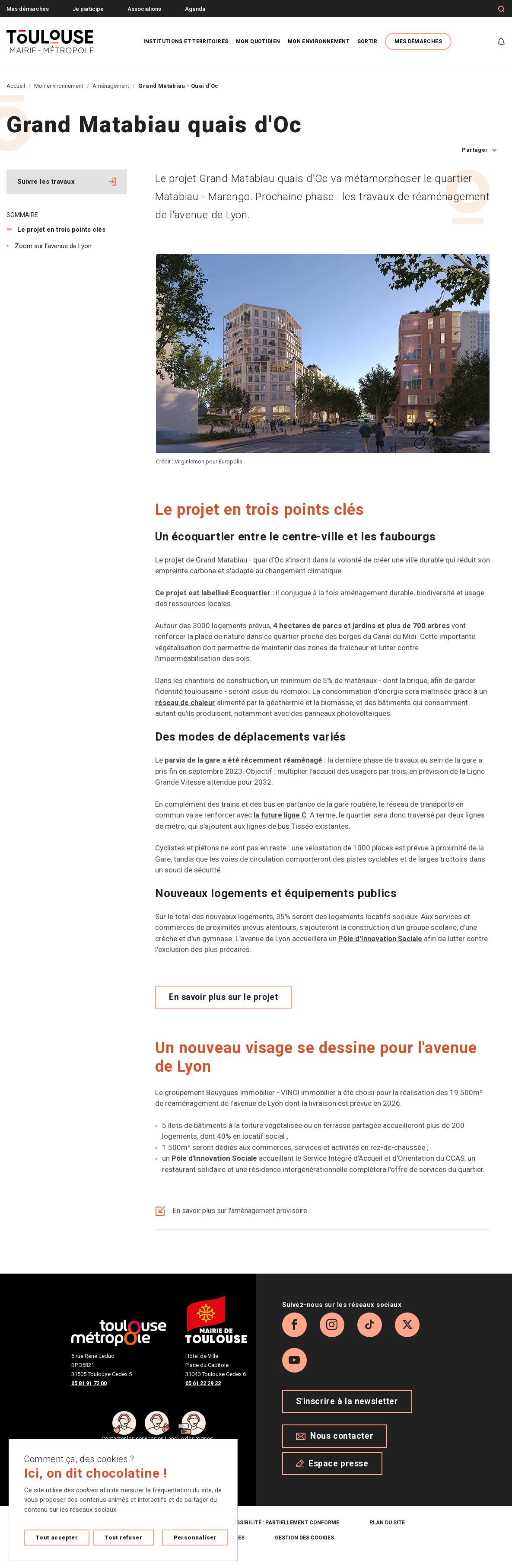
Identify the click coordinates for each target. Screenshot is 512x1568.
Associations (144, 9)
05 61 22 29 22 (203, 1383)
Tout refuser (123, 1537)
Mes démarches (27, 9)
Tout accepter (57, 1537)
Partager (475, 150)
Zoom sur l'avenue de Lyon (53, 246)
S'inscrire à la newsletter (347, 1412)
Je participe (88, 9)
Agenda (195, 9)
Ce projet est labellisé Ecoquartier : (215, 592)
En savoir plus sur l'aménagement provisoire (235, 1211)
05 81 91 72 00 (89, 1383)
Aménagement (110, 86)
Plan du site (387, 1534)
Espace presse (332, 1474)
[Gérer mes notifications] (501, 41)
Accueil (15, 86)
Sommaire (22, 214)
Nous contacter (335, 1447)
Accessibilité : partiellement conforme (280, 1534)
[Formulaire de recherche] (501, 9)
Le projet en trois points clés (61, 229)
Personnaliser (195, 1537)
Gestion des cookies (304, 1549)
